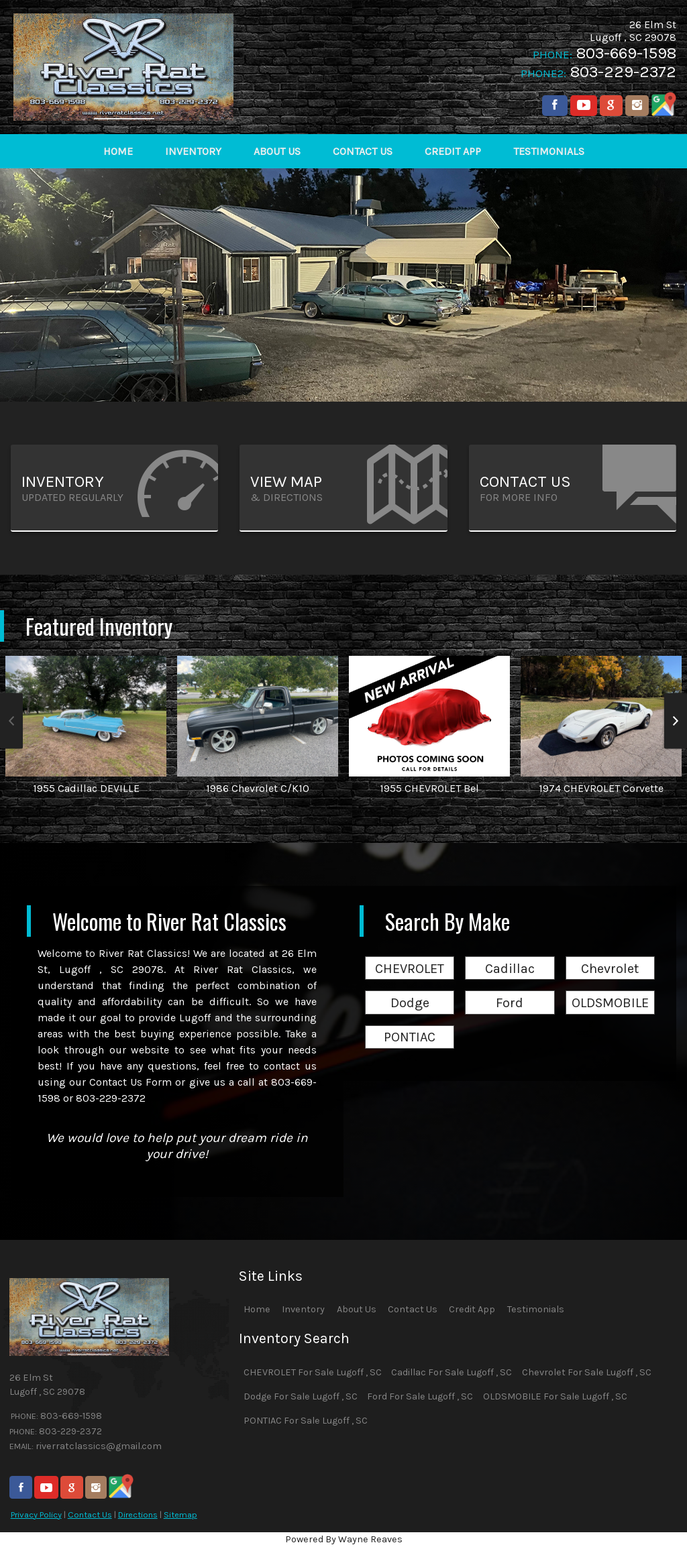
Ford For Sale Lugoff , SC (420, 1396)
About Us (356, 1309)
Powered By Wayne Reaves (344, 1539)
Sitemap (180, 1514)
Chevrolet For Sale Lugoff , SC (586, 1372)
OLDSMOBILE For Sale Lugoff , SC (555, 1396)
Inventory (303, 1309)
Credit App (472, 1309)
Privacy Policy (36, 1514)
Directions (138, 1514)
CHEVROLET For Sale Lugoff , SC (313, 1372)
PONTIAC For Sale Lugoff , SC (306, 1420)
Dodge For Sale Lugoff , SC (301, 1396)
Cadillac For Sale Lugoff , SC (451, 1372)
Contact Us (90, 1514)
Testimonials (535, 1309)
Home (257, 1309)
